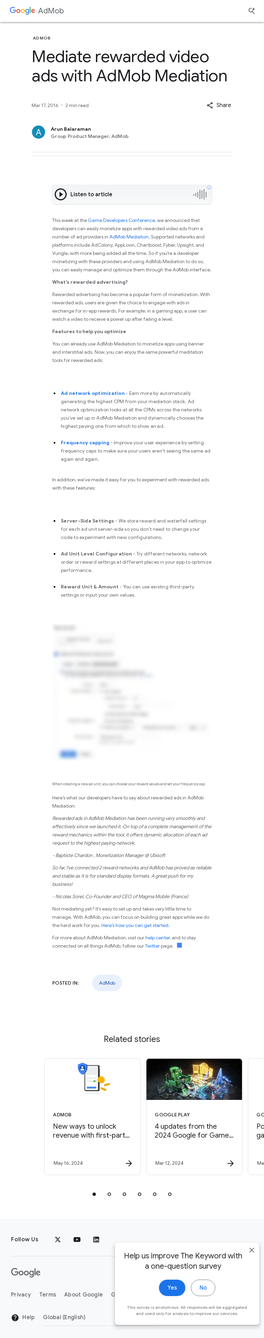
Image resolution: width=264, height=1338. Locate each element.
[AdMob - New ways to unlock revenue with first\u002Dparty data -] (80, 1117)
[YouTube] (77, 1239)
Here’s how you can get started (134, 925)
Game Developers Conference (121, 220)
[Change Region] (99, 1317)
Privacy (21, 1294)
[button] (218, 105)
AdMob (51, 10)
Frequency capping (85, 442)
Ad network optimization (93, 393)
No (194, 1301)
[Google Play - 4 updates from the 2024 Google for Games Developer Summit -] (182, 1117)
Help (23, 1318)
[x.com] (58, 1239)
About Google (83, 1294)
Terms (47, 1294)
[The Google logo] (26, 1273)
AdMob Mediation (128, 237)
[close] (242, 1263)
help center (157, 938)
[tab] (94, 1194)
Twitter (152, 946)
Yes (163, 1301)
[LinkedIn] (96, 1239)
